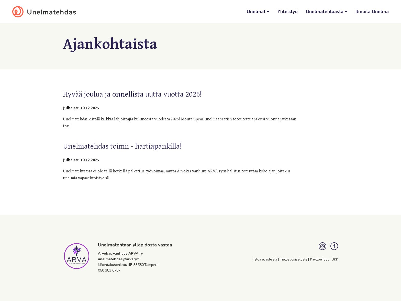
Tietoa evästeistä (265, 259)
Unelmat (257, 11)
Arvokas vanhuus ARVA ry (120, 253)
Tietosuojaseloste (294, 259)
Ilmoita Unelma (372, 11)
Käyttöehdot (319, 259)
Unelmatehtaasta (325, 11)
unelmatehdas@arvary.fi (119, 259)
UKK (335, 259)
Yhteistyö (287, 11)
